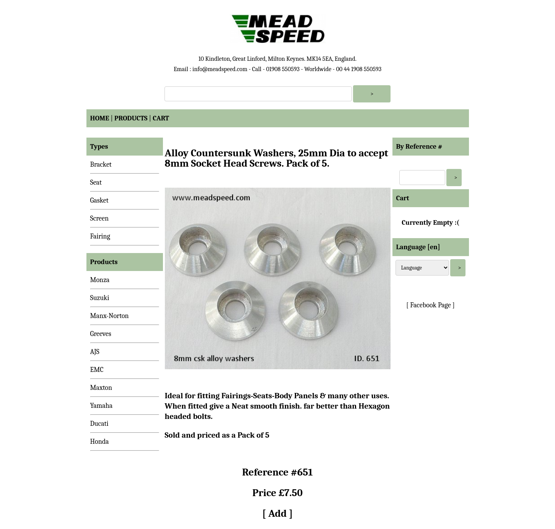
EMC (97, 370)
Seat (96, 182)
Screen (99, 218)
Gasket (99, 200)
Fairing (100, 236)
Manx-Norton (109, 316)
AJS (94, 352)
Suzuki (99, 298)
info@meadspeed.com (219, 69)
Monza (100, 280)
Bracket (101, 165)
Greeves (100, 334)
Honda (99, 442)
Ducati (99, 424)
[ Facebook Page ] (430, 305)
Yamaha (101, 406)
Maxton (101, 388)
